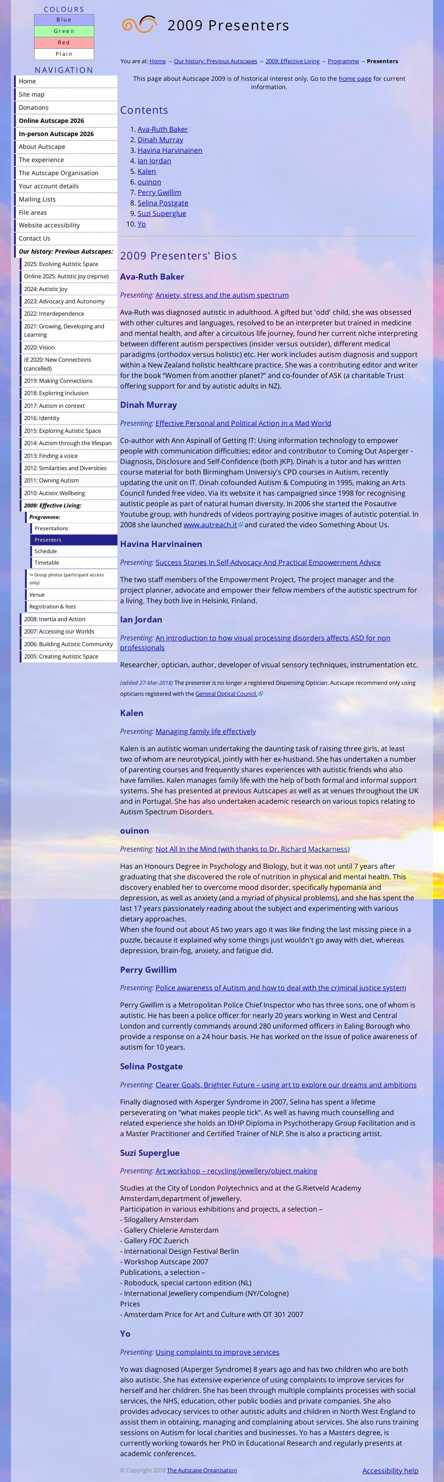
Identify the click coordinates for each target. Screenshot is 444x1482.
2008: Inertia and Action (54, 619)
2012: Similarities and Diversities (65, 468)
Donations (34, 107)
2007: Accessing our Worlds (59, 631)
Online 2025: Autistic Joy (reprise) (66, 276)
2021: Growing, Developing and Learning (64, 330)
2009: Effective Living (293, 61)
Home (157, 61)
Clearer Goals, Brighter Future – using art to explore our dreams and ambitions (286, 1085)
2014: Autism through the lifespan (68, 443)
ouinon (149, 182)
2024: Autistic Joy (45, 289)
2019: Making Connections (58, 381)
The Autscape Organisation (202, 1470)
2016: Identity (42, 418)
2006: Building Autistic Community (68, 644)
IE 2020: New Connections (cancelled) (57, 364)
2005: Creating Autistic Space (61, 656)
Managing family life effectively (206, 731)
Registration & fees (52, 606)
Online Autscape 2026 (51, 120)
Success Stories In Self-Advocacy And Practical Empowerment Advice (268, 562)
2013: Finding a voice (51, 456)
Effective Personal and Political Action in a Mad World (243, 423)
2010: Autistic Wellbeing (54, 493)
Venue (37, 594)
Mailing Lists (37, 199)
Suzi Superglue (162, 213)
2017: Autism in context (54, 406)
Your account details (49, 186)
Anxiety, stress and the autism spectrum (222, 295)
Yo (142, 224)
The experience (41, 159)
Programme (343, 61)
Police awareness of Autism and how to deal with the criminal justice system (281, 988)
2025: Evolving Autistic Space (61, 264)
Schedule (46, 550)
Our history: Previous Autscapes (215, 61)
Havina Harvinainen (170, 150)
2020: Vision (39, 347)
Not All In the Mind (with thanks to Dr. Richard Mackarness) (253, 849)
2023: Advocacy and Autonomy (64, 301)
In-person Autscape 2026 (56, 133)
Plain (64, 54)
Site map (32, 94)
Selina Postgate (163, 203)
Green (64, 31)
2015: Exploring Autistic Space (62, 431)
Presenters (382, 61)
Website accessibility (49, 225)
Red (64, 42)
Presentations (51, 528)
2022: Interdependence (54, 313)
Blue (64, 19)
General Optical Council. (226, 694)
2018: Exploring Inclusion (56, 393)
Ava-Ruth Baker (163, 129)
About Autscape (42, 146)
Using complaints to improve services (218, 1352)
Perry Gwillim (159, 192)
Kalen (147, 171)
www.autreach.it (210, 524)
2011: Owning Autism (51, 480)
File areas (33, 212)
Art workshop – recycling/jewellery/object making (236, 1171)
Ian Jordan (154, 160)
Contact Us (34, 238)
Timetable (47, 562)
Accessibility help (390, 1470)
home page (355, 78)
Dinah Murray (160, 139)
